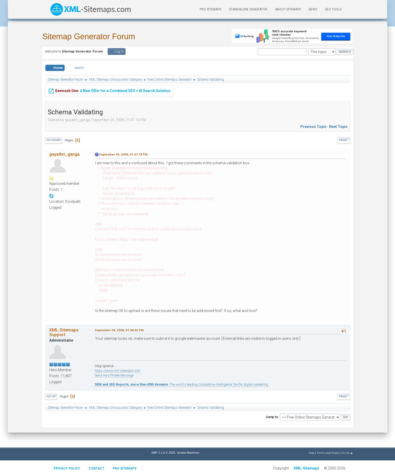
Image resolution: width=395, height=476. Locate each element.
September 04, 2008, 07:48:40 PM (119, 330)
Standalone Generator (248, 9)
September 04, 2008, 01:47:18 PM (123, 154)
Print (343, 140)
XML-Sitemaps (306, 468)
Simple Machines (188, 452)
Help (311, 453)
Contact (96, 468)
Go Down (53, 140)
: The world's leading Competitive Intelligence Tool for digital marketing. (181, 384)
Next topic (338, 127)
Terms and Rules (328, 453)
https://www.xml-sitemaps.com (117, 371)
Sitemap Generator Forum (89, 36)
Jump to (271, 417)
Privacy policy (67, 468)
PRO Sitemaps (210, 9)
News (313, 9)
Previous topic (313, 127)
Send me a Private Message (114, 375)
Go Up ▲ (347, 453)
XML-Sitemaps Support (64, 332)
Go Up (51, 396)
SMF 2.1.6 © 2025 (163, 452)
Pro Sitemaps (124, 468)
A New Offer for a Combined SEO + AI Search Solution (109, 90)
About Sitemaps (288, 9)
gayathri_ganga (64, 154)
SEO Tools (333, 9)
